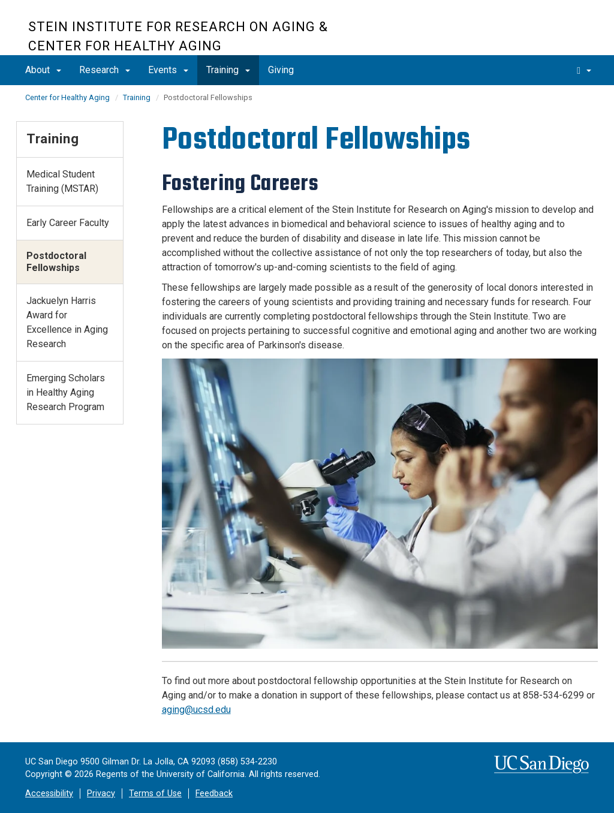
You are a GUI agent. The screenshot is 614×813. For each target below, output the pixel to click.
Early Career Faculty (67, 222)
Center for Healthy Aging (67, 97)
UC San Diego (517, 33)
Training (228, 70)
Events (168, 70)
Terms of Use (155, 793)
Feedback (214, 793)
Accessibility (49, 793)
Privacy (101, 793)
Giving (281, 70)
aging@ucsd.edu (196, 709)
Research (104, 70)
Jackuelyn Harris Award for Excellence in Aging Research (67, 322)
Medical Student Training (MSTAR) (62, 181)
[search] (584, 70)
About (43, 70)
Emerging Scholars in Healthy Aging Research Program (65, 392)
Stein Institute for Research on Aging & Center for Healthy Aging (178, 36)
